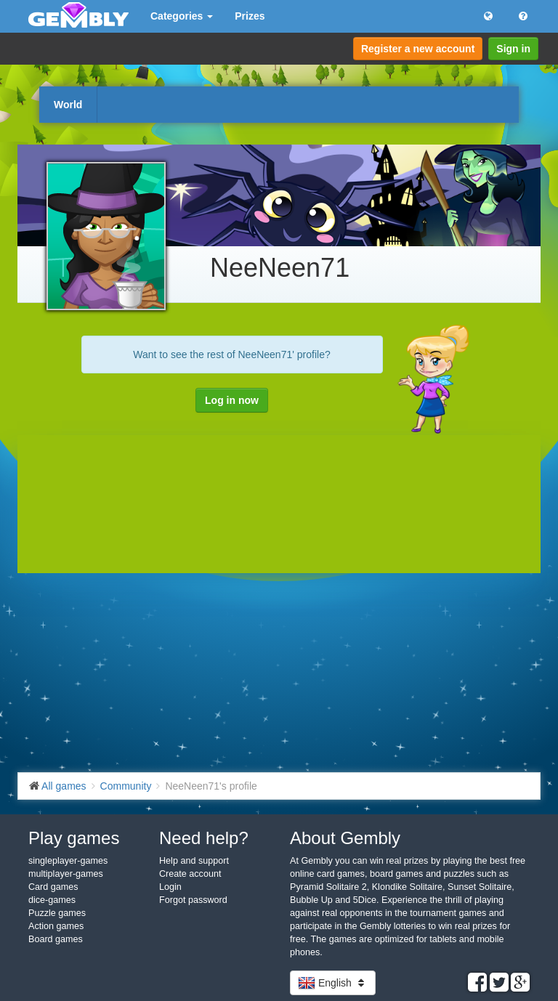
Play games (73, 838)
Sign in (513, 48)
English (333, 983)
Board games (55, 939)
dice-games (52, 900)
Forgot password (193, 900)
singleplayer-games (68, 861)
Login (170, 887)
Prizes (249, 16)
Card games (53, 887)
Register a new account (417, 48)
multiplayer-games (65, 874)
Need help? (203, 838)
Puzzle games (57, 913)
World (68, 104)
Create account (190, 874)
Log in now (232, 400)
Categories (181, 16)
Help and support (194, 861)
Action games (56, 926)
